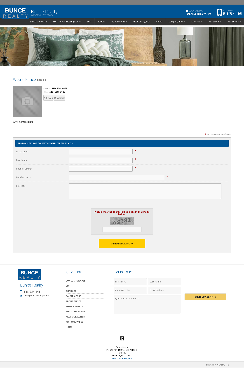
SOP (89, 24)
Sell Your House (75, 311)
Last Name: (22, 160)
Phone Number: (24, 168)
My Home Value (119, 24)
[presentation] (205, 283)
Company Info (176, 24)
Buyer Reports (74, 306)
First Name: (22, 151)
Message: (21, 185)
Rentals (101, 24)
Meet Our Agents (141, 24)
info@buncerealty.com (36, 295)
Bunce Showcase (38, 24)
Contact (71, 291)
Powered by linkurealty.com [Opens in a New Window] (216, 364)
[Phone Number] (130, 290)
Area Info (195, 24)
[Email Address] (164, 290)
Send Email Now (122, 244)
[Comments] (147, 305)
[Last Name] (164, 281)
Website (69, 98)
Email (51, 98)
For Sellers (214, 24)
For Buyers (233, 24)
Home (159, 24)
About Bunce (73, 301)
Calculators (73, 296)
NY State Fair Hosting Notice (67, 24)
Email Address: (23, 177)
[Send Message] (205, 297)
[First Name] (130, 281)
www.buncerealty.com (122, 358)
